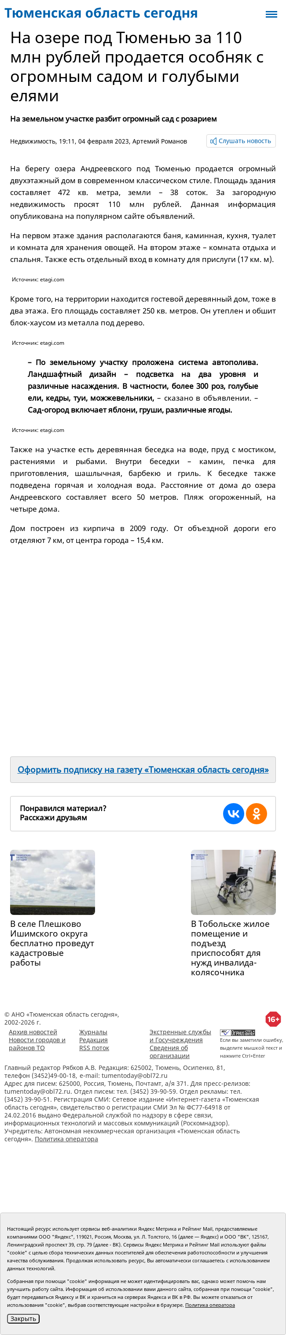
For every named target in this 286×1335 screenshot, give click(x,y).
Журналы (93, 1032)
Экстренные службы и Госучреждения (180, 1036)
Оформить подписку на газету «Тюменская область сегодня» (143, 769)
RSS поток (94, 1048)
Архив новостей (33, 1032)
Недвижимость (32, 141)
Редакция (93, 1040)
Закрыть (23, 1318)
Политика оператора (66, 1139)
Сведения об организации (170, 1052)
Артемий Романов (159, 141)
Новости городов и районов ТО (37, 1044)
